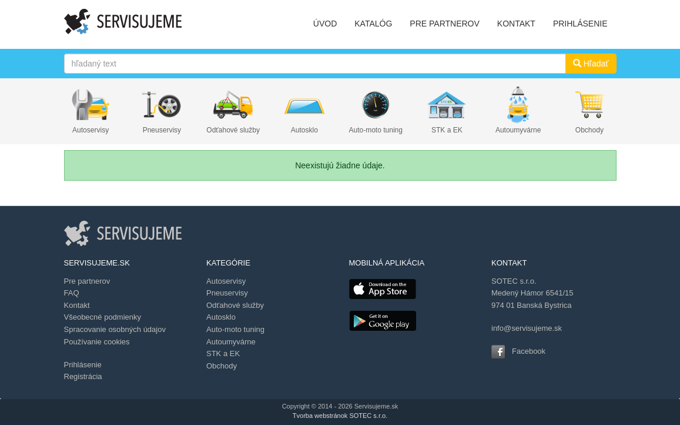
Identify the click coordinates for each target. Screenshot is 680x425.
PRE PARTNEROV (445, 23)
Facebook (528, 351)
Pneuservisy (162, 130)
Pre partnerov (87, 281)
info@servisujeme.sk (526, 328)
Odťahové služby (233, 130)
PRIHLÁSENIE (580, 23)
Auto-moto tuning (376, 130)
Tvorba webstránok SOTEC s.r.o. (340, 415)
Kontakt (77, 305)
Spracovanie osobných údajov (115, 329)
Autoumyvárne (518, 130)
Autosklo (304, 130)
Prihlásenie (83, 364)
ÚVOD (325, 23)
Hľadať (591, 63)
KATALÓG (373, 23)
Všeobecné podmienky (103, 317)
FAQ (71, 292)
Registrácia (83, 376)
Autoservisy (90, 130)
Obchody (589, 130)
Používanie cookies (97, 341)
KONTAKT (516, 23)
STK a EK (447, 130)
